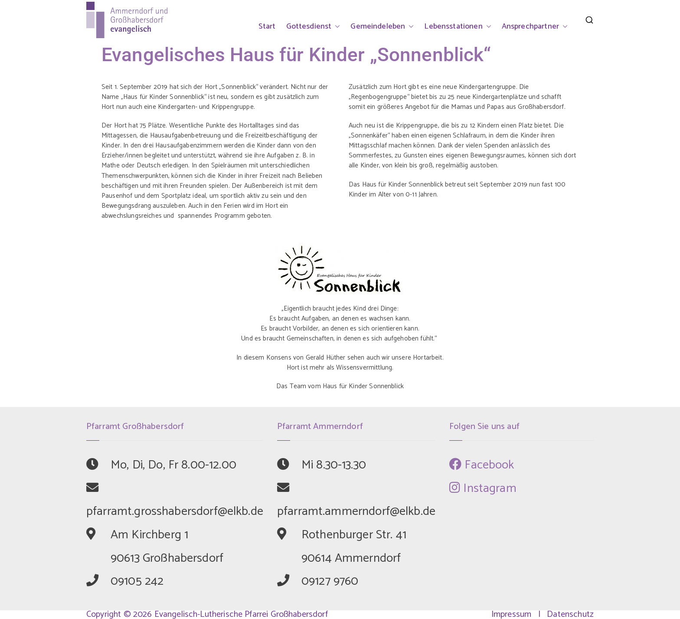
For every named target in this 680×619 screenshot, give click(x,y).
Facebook (481, 465)
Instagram (483, 488)
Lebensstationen (457, 26)
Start (267, 26)
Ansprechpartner (535, 26)
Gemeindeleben (382, 26)
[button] (335, 26)
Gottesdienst (313, 26)
